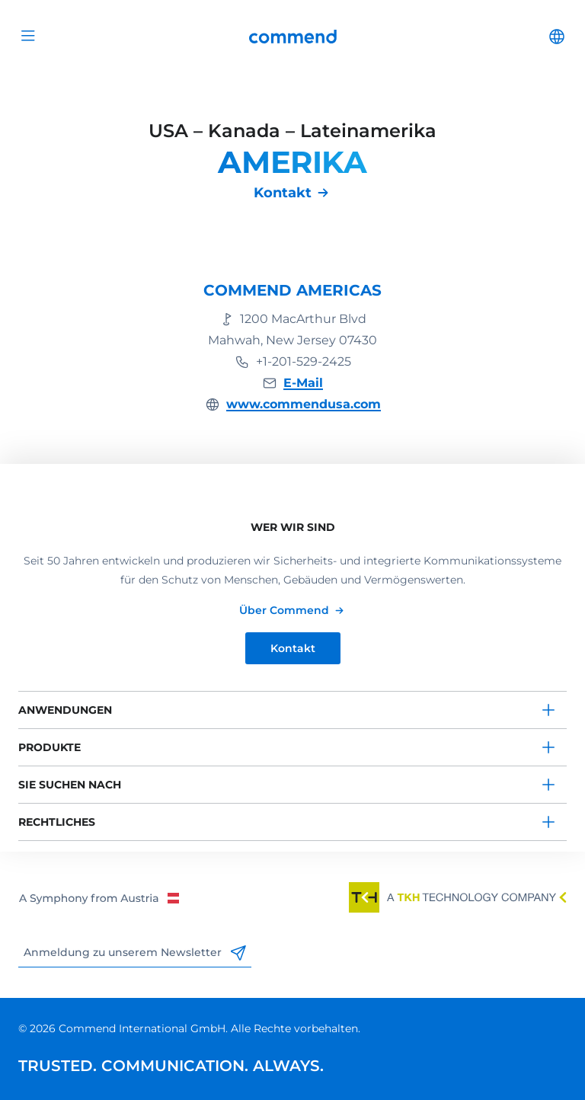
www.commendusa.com (303, 404)
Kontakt (283, 192)
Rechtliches (56, 822)
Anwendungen (65, 710)
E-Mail (303, 383)
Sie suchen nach (69, 784)
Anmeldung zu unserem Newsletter (135, 953)
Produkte (49, 747)
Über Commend (284, 610)
